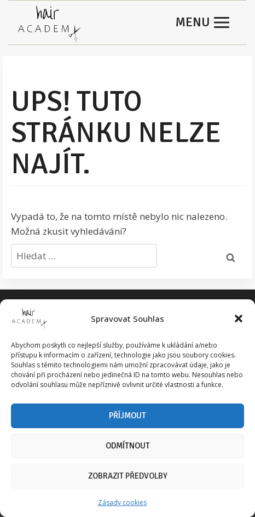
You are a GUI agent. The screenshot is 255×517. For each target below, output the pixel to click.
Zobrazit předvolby (127, 476)
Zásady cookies (122, 502)
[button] (238, 318)
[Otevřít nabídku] (203, 22)
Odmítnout (128, 446)
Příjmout (127, 416)
